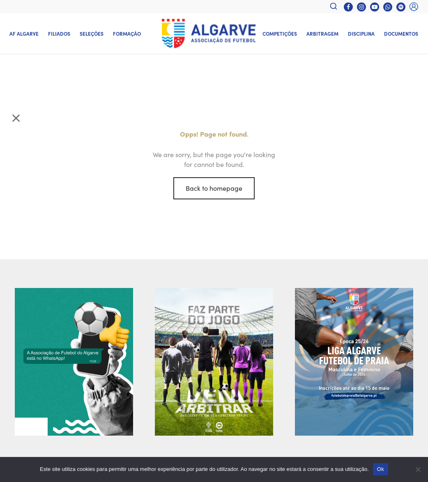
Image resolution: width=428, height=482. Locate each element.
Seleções (92, 33)
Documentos (401, 33)
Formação (127, 33)
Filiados (59, 33)
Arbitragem (322, 33)
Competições (279, 33)
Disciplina (361, 33)
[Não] (418, 469)
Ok (380, 469)
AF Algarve (24, 33)
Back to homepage (214, 187)
